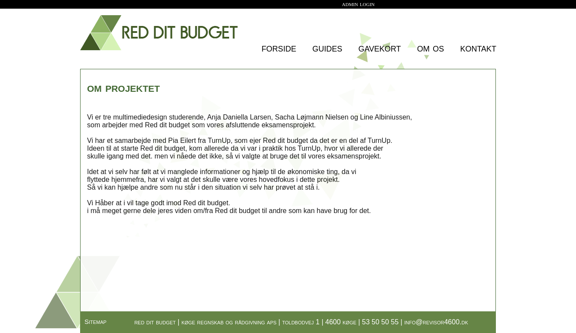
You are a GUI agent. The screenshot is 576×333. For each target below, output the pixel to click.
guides (327, 47)
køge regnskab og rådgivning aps (229, 322)
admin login (358, 3)
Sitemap (95, 321)
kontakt (478, 47)
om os (430, 47)
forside (279, 47)
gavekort (379, 47)
